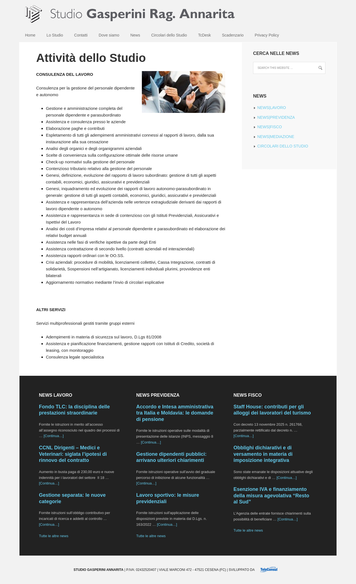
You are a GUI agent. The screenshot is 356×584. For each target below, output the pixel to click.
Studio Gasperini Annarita (178, 14)
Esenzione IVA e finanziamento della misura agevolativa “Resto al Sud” (271, 495)
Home (30, 35)
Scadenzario (233, 35)
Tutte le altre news (53, 536)
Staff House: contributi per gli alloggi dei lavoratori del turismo (272, 410)
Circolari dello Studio (169, 35)
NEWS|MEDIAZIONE (275, 136)
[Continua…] (54, 436)
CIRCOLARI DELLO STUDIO (282, 146)
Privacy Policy (267, 35)
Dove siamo (109, 35)
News (135, 35)
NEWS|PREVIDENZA (276, 117)
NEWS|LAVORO (271, 107)
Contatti (81, 35)
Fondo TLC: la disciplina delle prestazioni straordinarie (74, 410)
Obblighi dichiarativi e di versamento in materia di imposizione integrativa (263, 454)
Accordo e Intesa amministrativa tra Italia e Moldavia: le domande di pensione (174, 413)
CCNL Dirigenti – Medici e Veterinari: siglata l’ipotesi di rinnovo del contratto (73, 454)
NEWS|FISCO (269, 127)
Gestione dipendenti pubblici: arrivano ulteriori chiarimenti (171, 457)
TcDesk (204, 35)
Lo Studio (54, 35)
